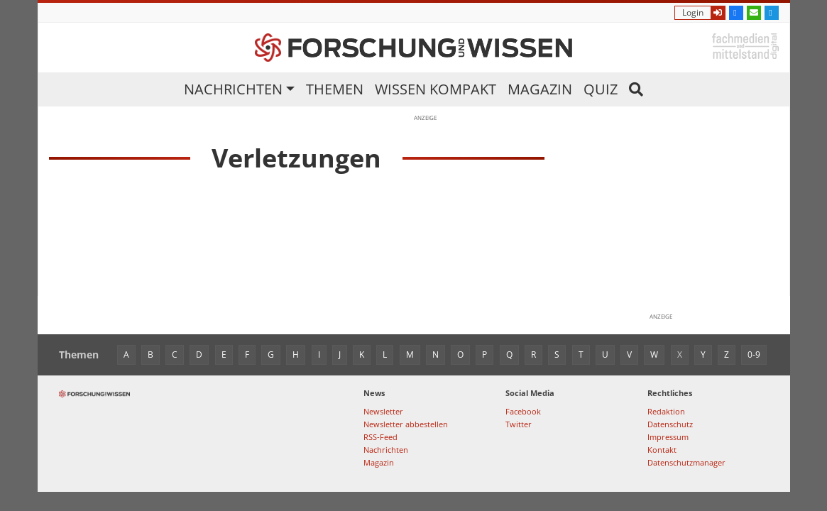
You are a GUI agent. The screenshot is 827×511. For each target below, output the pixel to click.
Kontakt (662, 449)
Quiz (601, 89)
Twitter (518, 424)
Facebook (523, 411)
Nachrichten (233, 89)
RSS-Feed (380, 437)
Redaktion (666, 411)
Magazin (540, 89)
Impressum (668, 437)
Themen (334, 89)
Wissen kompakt (435, 89)
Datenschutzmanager (686, 462)
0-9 (753, 354)
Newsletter (383, 411)
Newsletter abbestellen (405, 424)
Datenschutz (670, 424)
